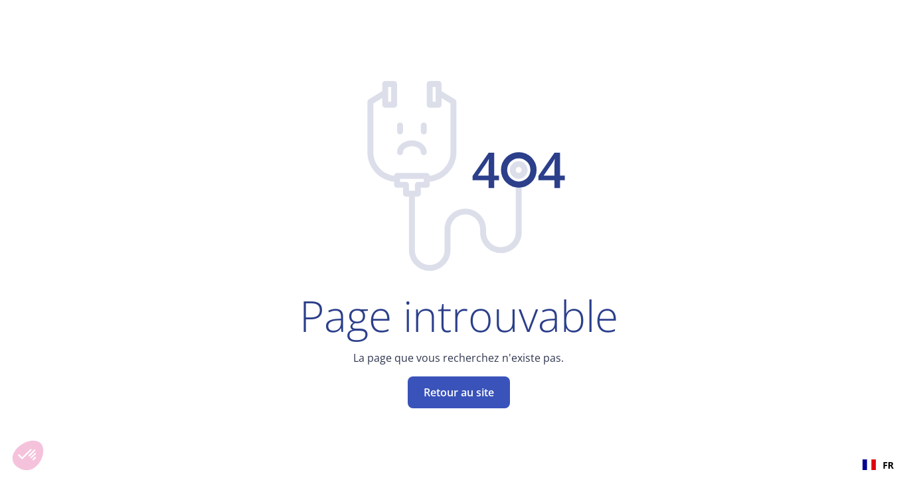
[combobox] (878, 464)
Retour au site (459, 392)
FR (878, 465)
